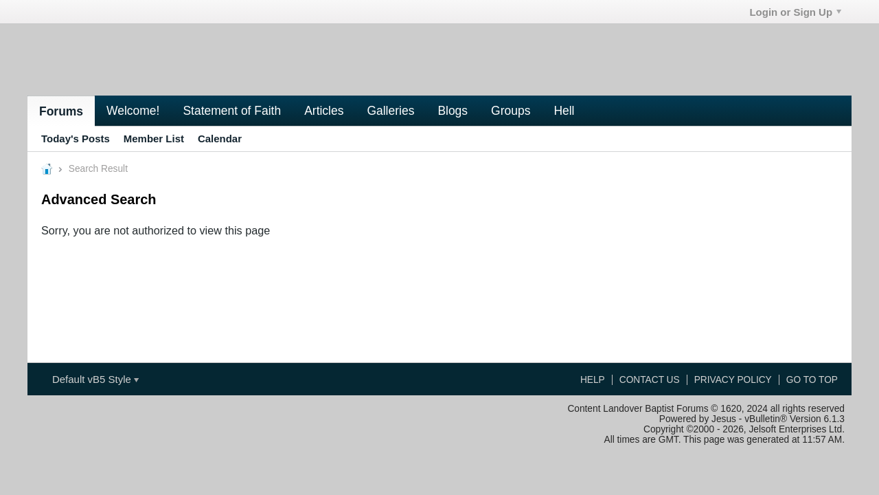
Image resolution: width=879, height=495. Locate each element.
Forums (61, 111)
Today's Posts (75, 138)
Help (592, 380)
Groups (510, 111)
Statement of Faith (232, 111)
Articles (323, 111)
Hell (563, 111)
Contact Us (649, 380)
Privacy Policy (733, 380)
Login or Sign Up (795, 12)
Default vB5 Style (95, 379)
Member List (154, 138)
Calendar (220, 138)
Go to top (812, 380)
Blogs (452, 111)
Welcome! (132, 111)
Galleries (390, 111)
